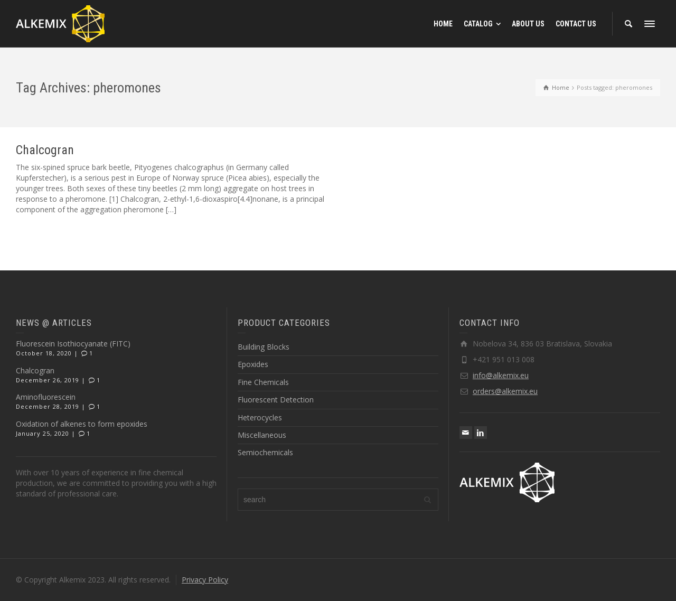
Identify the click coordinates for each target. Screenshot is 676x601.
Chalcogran (45, 150)
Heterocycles (260, 417)
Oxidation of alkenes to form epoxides (81, 424)
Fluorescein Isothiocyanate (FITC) (73, 344)
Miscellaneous (262, 435)
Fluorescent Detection (276, 400)
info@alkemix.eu (501, 375)
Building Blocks (263, 347)
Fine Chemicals (263, 382)
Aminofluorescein (46, 397)
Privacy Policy (205, 580)
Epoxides (253, 364)
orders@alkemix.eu (505, 391)
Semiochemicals (265, 452)
